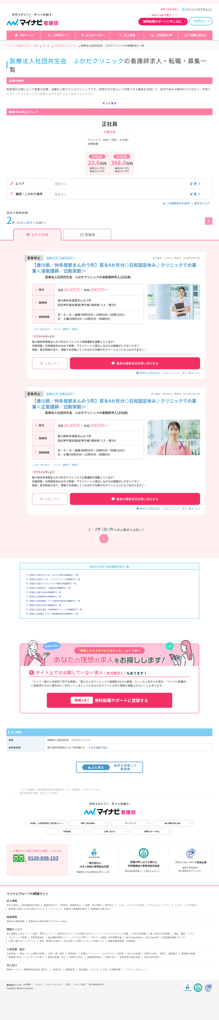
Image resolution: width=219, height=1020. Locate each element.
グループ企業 (79, 984)
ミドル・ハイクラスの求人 (131, 905)
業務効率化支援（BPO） (36, 969)
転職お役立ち (198, 35)
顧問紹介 (173, 953)
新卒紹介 (72, 953)
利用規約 (67, 831)
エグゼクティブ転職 (113, 953)
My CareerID (152, 937)
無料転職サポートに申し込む (162, 21)
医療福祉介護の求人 (101, 909)
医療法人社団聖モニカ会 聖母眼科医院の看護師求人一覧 (53, 613)
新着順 (87, 234)
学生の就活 (12, 905)
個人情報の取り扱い (173, 823)
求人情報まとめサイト (18, 933)
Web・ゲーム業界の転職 (31, 953)
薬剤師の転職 (188, 953)
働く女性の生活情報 (160, 933)
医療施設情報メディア (173, 937)
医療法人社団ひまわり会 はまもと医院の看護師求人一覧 (53, 574)
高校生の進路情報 (16, 921)
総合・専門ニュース (43, 933)
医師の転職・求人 (57, 957)
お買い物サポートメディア (22, 941)
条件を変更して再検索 (109, 767)
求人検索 (129, 35)
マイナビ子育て (80, 937)
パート (167, 905)
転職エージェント (90, 953)
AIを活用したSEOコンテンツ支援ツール (84, 941)
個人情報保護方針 (96, 984)
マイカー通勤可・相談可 (66, 329)
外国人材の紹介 (152, 957)
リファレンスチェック (136, 969)
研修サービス (13, 969)
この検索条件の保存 (177, 203)
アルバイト (154, 905)
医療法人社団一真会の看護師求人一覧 (45, 592)
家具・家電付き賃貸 (49, 941)
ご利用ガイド (60, 35)
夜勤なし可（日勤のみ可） (60, 258)
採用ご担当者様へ (170, 9)
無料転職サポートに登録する (109, 700)
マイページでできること (199, 9)
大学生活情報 (139, 933)
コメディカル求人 (35, 957)
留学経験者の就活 (31, 905)
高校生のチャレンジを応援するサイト (76, 933)
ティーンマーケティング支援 (113, 933)
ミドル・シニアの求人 (185, 905)
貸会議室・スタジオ (89, 969)
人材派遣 (11, 953)
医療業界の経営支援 (130, 957)
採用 (68, 984)
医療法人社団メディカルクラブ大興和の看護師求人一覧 (52, 583)
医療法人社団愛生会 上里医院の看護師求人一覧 (50, 587)
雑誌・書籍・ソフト (184, 933)
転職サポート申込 (151, 831)
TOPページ (26, 35)
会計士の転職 (134, 953)
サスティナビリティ (54, 984)
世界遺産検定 (37, 937)
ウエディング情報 (18, 937)
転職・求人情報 (93, 905)
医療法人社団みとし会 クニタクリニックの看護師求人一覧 (54, 579)
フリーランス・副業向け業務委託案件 (67, 909)
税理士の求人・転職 (155, 953)
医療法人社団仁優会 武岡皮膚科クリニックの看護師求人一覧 (55, 609)
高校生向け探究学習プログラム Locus (47, 921)
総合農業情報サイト (58, 937)
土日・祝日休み (41, 329)
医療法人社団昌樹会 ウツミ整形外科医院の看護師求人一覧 (54, 600)
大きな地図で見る (98, 747)
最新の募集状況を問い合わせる (135, 363)
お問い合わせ (109, 831)
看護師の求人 (15, 957)
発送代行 (57, 969)
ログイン (200, 21)
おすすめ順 (37, 234)
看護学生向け (50, 905)
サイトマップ (130, 823)
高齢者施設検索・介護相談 (121, 941)
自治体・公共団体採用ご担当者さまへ (46, 823)
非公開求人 (28, 223)
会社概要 (27, 984)
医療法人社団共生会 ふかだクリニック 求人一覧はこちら (169, 372)
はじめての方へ (95, 35)
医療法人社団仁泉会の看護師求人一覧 (45, 605)
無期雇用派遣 (94, 957)
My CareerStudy (134, 937)
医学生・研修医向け (71, 905)
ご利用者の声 (163, 35)
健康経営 (70, 969)
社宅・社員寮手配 (112, 969)
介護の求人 (110, 957)
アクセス (38, 984)
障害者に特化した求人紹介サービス (27, 909)
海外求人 (109, 905)
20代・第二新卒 (56, 953)
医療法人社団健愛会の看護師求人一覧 (45, 596)
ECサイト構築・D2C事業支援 (107, 937)
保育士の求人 (76, 957)
